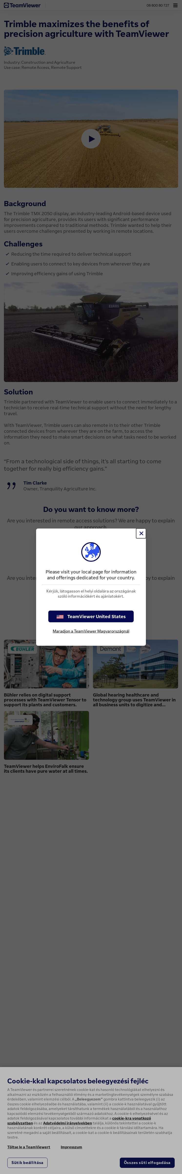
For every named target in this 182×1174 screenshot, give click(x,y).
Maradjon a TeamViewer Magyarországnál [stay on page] (91, 631)
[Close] (141, 533)
